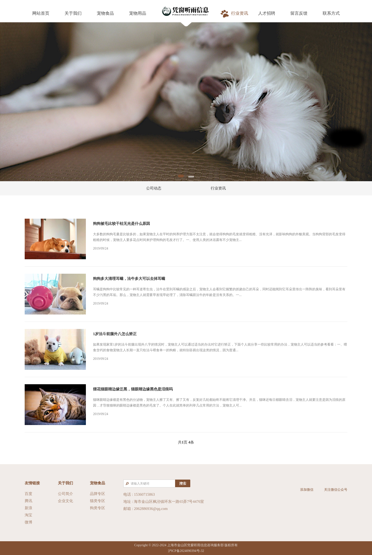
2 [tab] (191, 176)
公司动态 (153, 188)
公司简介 (65, 494)
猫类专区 (97, 501)
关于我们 (65, 483)
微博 (28, 522)
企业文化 (65, 501)
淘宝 (28, 515)
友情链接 (32, 483)
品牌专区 (97, 494)
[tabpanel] (186, 101)
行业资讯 (218, 188)
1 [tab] (181, 176)
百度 (28, 494)
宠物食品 (97, 483)
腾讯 (28, 501)
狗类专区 (97, 508)
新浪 (28, 508)
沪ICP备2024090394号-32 (186, 551)
